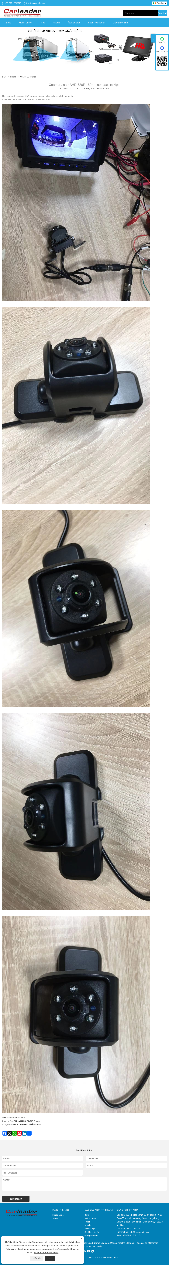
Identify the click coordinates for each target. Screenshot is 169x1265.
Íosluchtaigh (74, 22)
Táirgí (42, 22)
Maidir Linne (25, 22)
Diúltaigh (36, 1258)
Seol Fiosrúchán (96, 22)
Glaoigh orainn (120, 22)
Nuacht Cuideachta (28, 77)
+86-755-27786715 (13, 3)
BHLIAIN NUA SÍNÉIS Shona (27, 1121)
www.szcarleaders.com (13, 1117)
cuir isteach (16, 1199)
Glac (50, 1258)
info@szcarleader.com (35, 3)
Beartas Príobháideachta (46, 1252)
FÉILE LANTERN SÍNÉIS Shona (27, 1124)
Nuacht (56, 22)
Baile (8, 22)
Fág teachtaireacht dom (97, 88)
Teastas (56, 1218)
